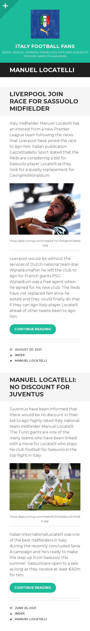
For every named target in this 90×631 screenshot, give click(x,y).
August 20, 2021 (28, 349)
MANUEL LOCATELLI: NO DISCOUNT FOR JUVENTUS (43, 387)
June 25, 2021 (25, 608)
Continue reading (32, 329)
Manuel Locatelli (31, 360)
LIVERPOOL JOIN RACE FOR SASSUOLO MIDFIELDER (44, 101)
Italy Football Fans (45, 46)
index (20, 355)
